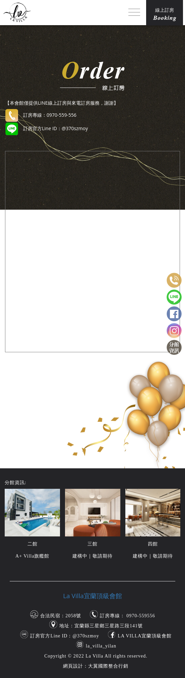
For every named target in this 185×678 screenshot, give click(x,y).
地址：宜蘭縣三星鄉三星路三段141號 (101, 625)
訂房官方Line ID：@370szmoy (64, 635)
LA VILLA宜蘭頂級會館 (145, 635)
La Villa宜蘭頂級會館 (92, 595)
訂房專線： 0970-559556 (127, 615)
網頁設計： (75, 666)
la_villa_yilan (101, 645)
